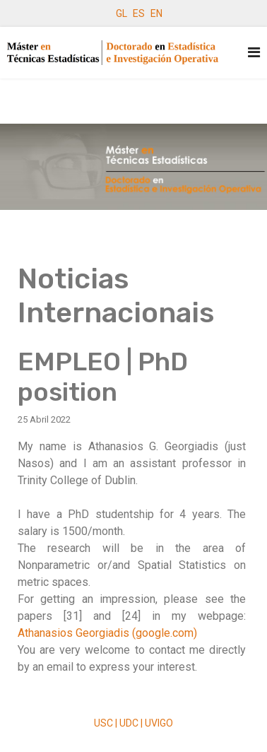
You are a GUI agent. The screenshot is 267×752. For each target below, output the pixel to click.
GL (121, 13)
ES (139, 13)
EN (156, 13)
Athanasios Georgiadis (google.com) (107, 633)
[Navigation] (254, 52)
